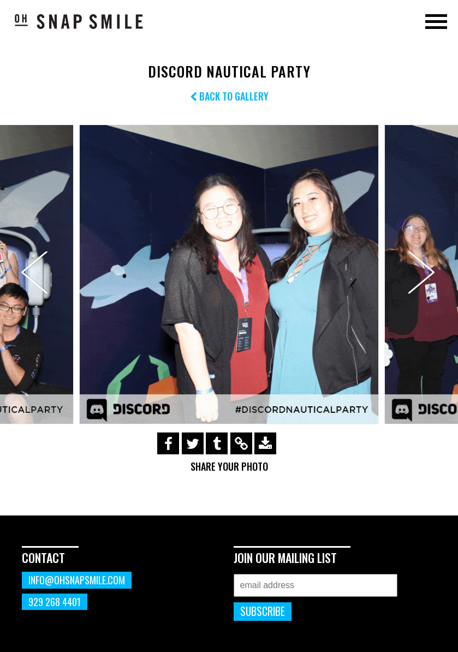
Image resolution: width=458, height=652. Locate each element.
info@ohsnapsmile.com (76, 580)
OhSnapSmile (79, 21)
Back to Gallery (229, 96)
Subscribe (262, 611)
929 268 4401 (54, 602)
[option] (229, 274)
